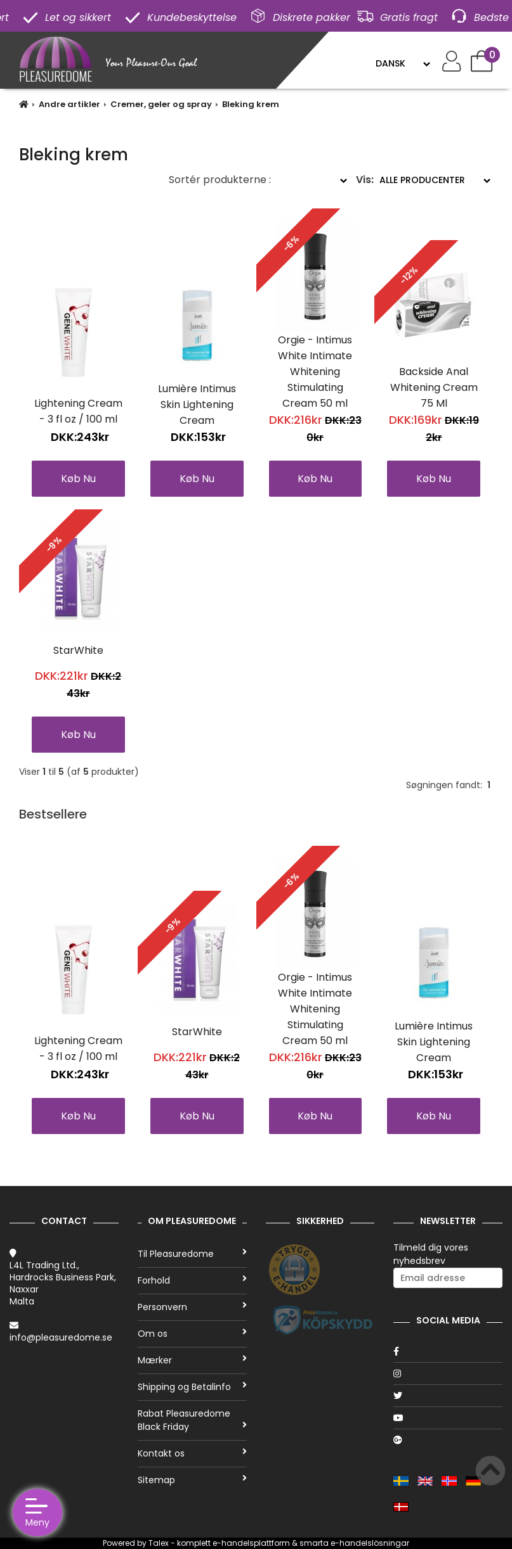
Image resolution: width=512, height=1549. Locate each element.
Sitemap (192, 1480)
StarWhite (78, 650)
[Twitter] (447, 1395)
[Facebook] (447, 1351)
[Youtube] (447, 1418)
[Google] (447, 1440)
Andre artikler (69, 104)
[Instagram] (447, 1373)
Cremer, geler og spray (161, 104)
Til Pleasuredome (192, 1253)
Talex (158, 1543)
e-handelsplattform (251, 1543)
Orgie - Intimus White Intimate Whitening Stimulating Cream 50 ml (315, 372)
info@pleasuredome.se (61, 1337)
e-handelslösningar (370, 1543)
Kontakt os (192, 1453)
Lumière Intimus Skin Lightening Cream (197, 404)
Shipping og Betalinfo (192, 1386)
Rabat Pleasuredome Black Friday (192, 1420)
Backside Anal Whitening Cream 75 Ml (434, 387)
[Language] (402, 63)
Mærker (192, 1360)
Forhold (192, 1280)
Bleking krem (250, 104)
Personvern (192, 1307)
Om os (192, 1333)
